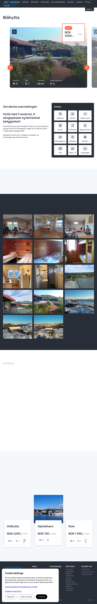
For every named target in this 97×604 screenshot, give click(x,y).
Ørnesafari (69, 588)
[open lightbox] (17, 226)
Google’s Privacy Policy (13, 591)
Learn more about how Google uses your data (21, 587)
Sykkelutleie (70, 576)
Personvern (91, 600)
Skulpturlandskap (72, 584)
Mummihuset (70, 582)
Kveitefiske (70, 571)
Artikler (61, 600)
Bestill (68, 28)
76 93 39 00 (86, 569)
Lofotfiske (69, 569)
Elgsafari (69, 586)
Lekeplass (69, 590)
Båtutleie (69, 574)
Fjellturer (69, 580)
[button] (89, 9)
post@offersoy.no (88, 572)
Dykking (68, 578)
